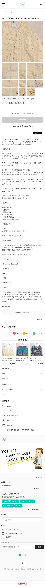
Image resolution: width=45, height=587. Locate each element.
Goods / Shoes (7, 389)
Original (5, 395)
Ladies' (5, 379)
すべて (6, 333)
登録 (39, 547)
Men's (4, 373)
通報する (39, 319)
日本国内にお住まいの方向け (22, 126)
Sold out (22, 120)
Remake (5, 384)
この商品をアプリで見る (22, 313)
